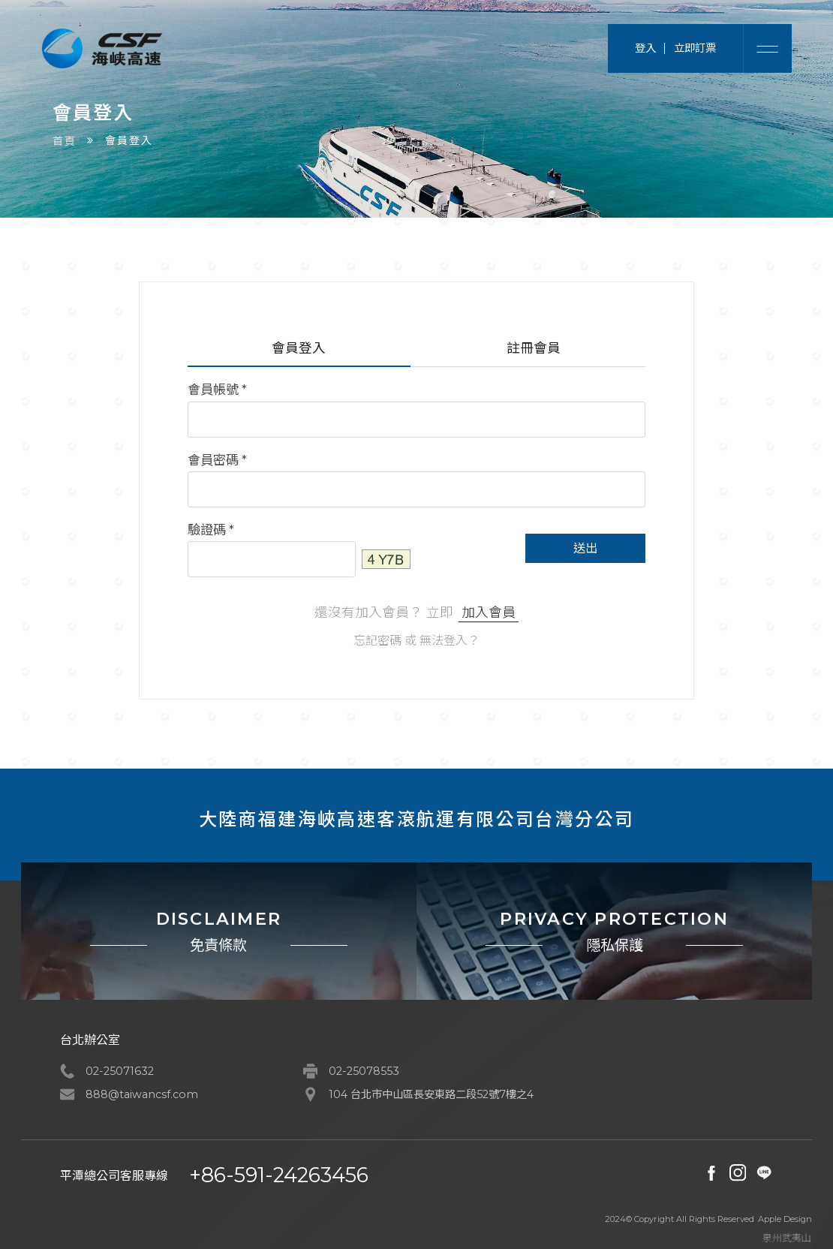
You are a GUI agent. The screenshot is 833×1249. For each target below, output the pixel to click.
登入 (645, 48)
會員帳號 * (217, 390)
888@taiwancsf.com (142, 1094)
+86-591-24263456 (278, 1175)
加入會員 (489, 612)
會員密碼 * (217, 460)
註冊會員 (534, 348)
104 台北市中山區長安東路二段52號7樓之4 (431, 1094)
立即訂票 (695, 48)
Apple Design (785, 1219)
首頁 (65, 141)
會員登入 (299, 348)
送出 (585, 548)
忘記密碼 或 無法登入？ (416, 641)
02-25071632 (120, 1071)
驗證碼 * (211, 529)
